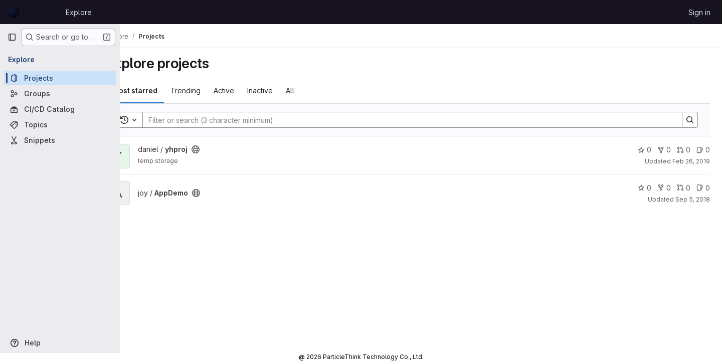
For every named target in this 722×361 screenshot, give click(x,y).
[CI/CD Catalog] (60, 109)
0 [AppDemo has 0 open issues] (703, 188)
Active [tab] (250, 90)
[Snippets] (60, 140)
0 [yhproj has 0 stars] (644, 149)
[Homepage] (32, 12)
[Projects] (60, 78)
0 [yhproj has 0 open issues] (703, 149)
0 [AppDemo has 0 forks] (664, 188)
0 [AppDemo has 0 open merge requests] (683, 188)
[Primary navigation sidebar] (12, 37)
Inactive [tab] (286, 90)
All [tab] (316, 90)
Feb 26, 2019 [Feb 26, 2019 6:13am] (691, 161)
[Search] (420, 120)
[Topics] (60, 124)
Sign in (699, 12)
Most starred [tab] (161, 90)
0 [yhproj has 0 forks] (664, 149)
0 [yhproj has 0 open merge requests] (683, 149)
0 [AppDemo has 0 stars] (644, 188)
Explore (79, 12)
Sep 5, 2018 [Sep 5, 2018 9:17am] (692, 199)
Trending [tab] (212, 90)
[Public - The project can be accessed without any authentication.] (222, 149)
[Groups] (60, 93)
